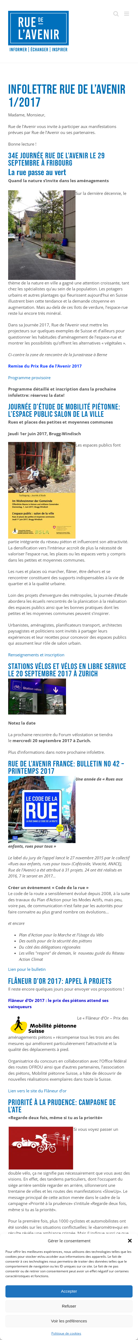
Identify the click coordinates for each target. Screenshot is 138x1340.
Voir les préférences (69, 1321)
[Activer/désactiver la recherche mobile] (116, 14)
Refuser (69, 1306)
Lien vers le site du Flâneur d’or (37, 1090)
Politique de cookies (66, 1333)
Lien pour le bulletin (27, 969)
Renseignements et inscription (36, 654)
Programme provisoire (29, 377)
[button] (130, 1240)
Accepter (69, 1291)
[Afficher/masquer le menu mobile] (127, 14)
